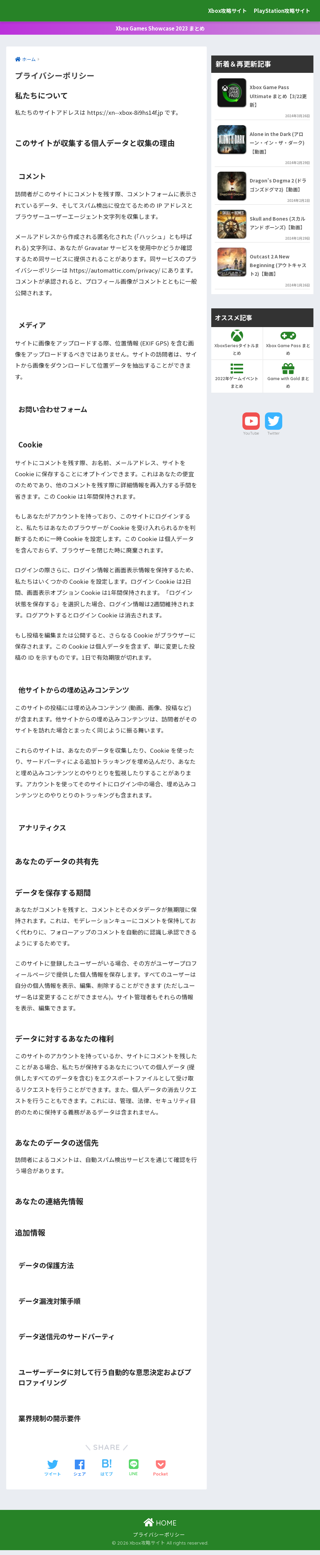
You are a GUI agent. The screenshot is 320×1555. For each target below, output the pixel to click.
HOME (160, 1527)
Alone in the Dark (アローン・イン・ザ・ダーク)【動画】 (278, 150)
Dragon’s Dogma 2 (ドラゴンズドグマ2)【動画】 (277, 199)
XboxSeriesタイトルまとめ (237, 374)
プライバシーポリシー (159, 1539)
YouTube (251, 464)
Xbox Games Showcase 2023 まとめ (160, 30)
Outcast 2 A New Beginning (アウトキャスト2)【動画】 (277, 296)
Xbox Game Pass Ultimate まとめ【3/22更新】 (278, 102)
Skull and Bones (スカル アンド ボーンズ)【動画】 (278, 247)
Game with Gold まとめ (288, 407)
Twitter (273, 464)
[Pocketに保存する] (160, 1473)
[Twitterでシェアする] (52, 1473)
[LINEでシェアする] (134, 1473)
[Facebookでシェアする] (79, 1473)
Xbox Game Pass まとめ (288, 374)
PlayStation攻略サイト (282, 10)
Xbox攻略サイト (39, 11)
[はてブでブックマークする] (106, 1473)
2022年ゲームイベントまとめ (237, 407)
